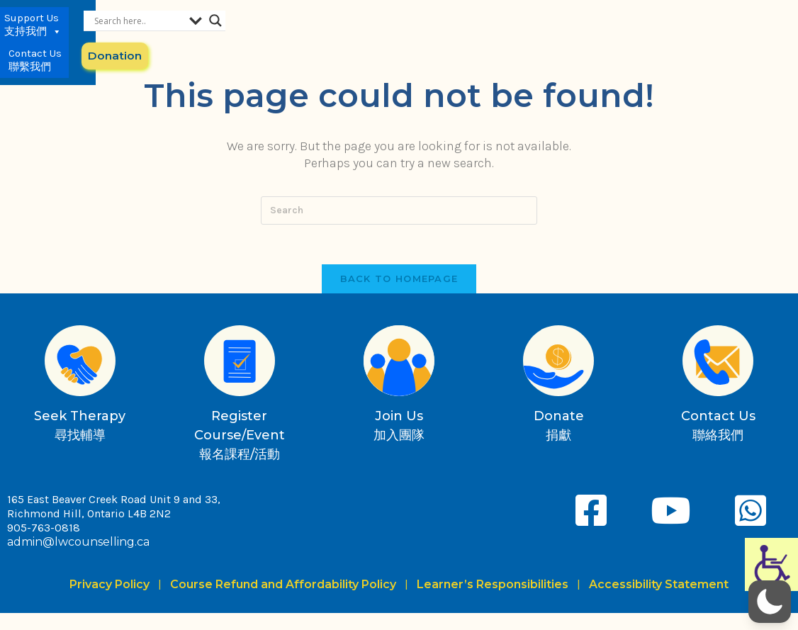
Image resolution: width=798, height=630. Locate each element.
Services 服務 (236, 36)
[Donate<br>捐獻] (558, 363)
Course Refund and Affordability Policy (283, 587)
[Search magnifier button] (730, 20)
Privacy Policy (112, 587)
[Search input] (653, 20)
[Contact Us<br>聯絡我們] (717, 363)
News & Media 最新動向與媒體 (316, 36)
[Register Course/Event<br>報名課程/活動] (239, 363)
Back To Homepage (399, 281)
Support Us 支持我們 (476, 36)
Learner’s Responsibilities (492, 587)
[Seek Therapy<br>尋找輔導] (80, 363)
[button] (769, 601)
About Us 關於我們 (404, 36)
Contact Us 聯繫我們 (545, 35)
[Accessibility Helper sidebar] (771, 564)
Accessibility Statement (659, 587)
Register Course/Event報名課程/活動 (239, 438)
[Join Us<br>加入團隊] (399, 363)
